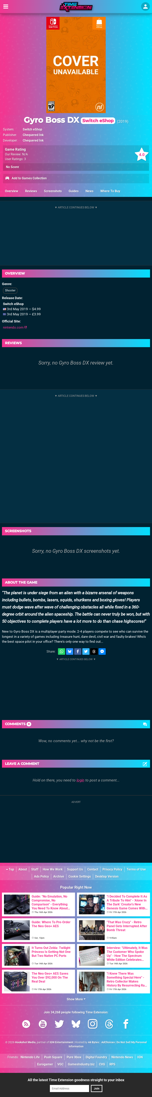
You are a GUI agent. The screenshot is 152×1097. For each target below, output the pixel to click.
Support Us (75, 869)
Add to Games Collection (26, 178)
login (80, 780)
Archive (58, 876)
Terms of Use (136, 869)
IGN (140, 1057)
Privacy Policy (112, 869)
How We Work (53, 869)
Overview (11, 191)
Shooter (10, 290)
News (89, 191)
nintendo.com (15, 327)
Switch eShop (32, 129)
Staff (34, 869)
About (22, 869)
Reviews (31, 191)
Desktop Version (107, 876)
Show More (76, 999)
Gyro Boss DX (69, 120)
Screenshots (53, 191)
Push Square (53, 1057)
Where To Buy (110, 191)
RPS (112, 1064)
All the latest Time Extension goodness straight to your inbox (76, 1080)
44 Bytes (93, 1042)
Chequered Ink (33, 135)
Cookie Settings (79, 876)
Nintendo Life (30, 1057)
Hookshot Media (25, 1042)
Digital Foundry (96, 1057)
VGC (60, 1064)
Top (10, 869)
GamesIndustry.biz (81, 1064)
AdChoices (108, 1042)
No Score (12, 167)
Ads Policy (41, 876)
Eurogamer (45, 1064)
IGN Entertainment (61, 1042)
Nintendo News (122, 1057)
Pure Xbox (74, 1057)
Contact (92, 869)
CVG (102, 1064)
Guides (74, 191)
